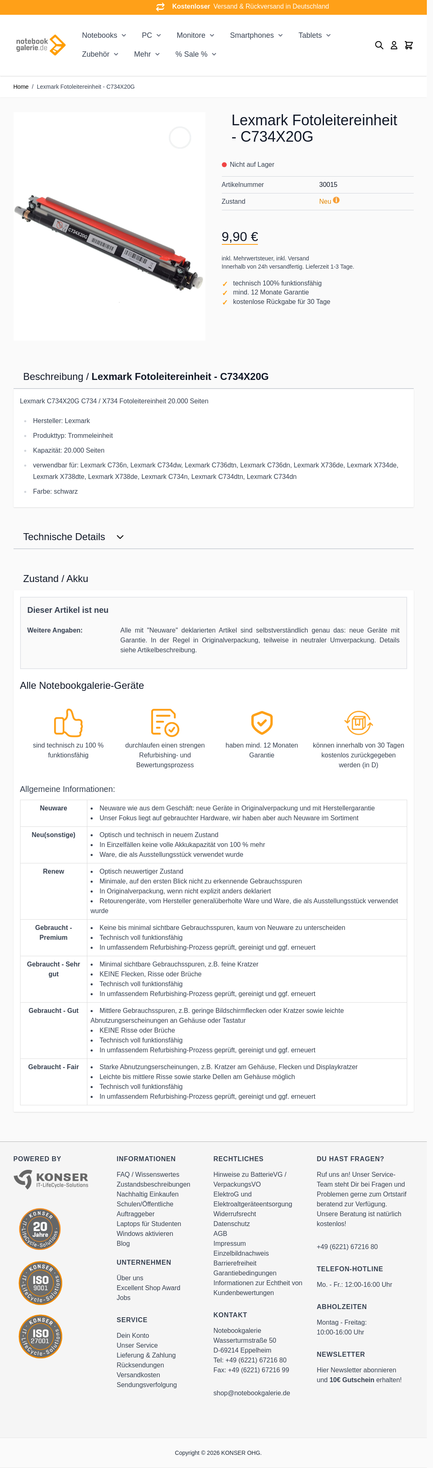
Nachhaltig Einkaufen (148, 1194)
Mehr (142, 54)
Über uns (130, 1278)
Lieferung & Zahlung (146, 1355)
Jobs (124, 1297)
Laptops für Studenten (149, 1223)
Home (21, 86)
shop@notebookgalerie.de (252, 1393)
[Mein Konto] (394, 45)
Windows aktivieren (145, 1233)
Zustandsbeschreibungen (154, 1184)
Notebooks (99, 35)
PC (147, 35)
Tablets (310, 35)
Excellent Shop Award (148, 1287)
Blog (123, 1243)
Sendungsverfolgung (147, 1384)
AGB (221, 1233)
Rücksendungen (140, 1365)
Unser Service (137, 1345)
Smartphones (252, 35)
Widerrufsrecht (235, 1213)
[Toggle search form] (379, 45)
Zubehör (95, 54)
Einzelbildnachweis (241, 1253)
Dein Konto (133, 1335)
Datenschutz (232, 1223)
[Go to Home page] (41, 45)
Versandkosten (138, 1374)
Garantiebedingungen (245, 1273)
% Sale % (191, 54)
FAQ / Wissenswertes (148, 1174)
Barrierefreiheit (235, 1263)
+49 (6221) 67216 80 (256, 1360)
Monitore (191, 35)
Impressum (230, 1243)
